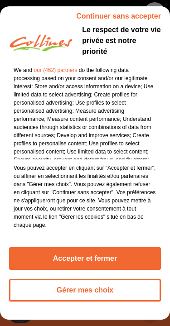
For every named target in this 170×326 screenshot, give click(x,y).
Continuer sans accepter (118, 21)
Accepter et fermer (85, 264)
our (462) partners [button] (55, 75)
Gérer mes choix (85, 295)
